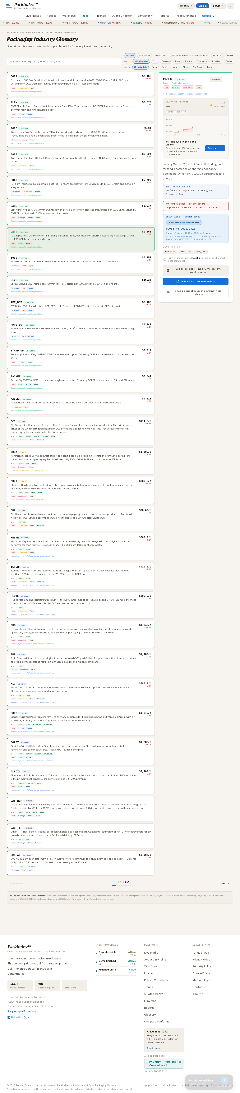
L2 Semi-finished (200, 55)
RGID (40, 504)
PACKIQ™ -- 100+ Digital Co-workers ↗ (164, 1063)
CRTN (33, 504)
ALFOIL (22, 892)
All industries (141, 61)
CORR (21, 446)
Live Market (33, 16)
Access (51, 16)
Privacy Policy (203, 959)
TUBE (28, 714)
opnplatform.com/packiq (193, 1085)
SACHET (38, 775)
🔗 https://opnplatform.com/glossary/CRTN (185, 95)
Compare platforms (158, 1021)
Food (155, 61)
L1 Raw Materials (180, 55)
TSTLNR (45, 446)
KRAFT (34, 474)
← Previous (17, 909)
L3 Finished (144, 55)
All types (129, 55)
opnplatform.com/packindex (160, 1085)
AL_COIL (32, 892)
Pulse (86, 16)
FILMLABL (48, 745)
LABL (28, 745)
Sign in (203, 5)
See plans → (215, 150)
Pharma (188, 61)
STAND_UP (37, 745)
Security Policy (203, 966)
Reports (164, 16)
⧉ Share (216, 79)
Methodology (202, 980)
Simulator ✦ (145, 16)
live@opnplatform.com (22, 1011)
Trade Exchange (185, 16)
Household (216, 61)
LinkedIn (14, 1017)
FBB (27, 474)
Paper (154, 67)
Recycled (211, 67)
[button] (81, 84)
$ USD (218, 6)
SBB (26, 504)
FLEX (21, 745)
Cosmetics (202, 61)
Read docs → (155, 1048)
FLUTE (36, 446)
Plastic (165, 67)
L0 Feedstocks (160, 55)
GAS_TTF (201, 256)
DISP (53, 446)
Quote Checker (122, 16)
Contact (199, 987)
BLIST (39, 805)
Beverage (166, 61)
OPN (186, 5)
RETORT (29, 775)
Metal (175, 67)
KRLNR (28, 446)
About (198, 994)
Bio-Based (198, 67)
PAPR (21, 474)
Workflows (69, 16)
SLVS (21, 775)
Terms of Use (202, 952)
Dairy (177, 61)
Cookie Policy (202, 973)
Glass (185, 67)
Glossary (208, 16)
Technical (217, 55)
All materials (140, 67)
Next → (225, 909)
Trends (101, 16)
